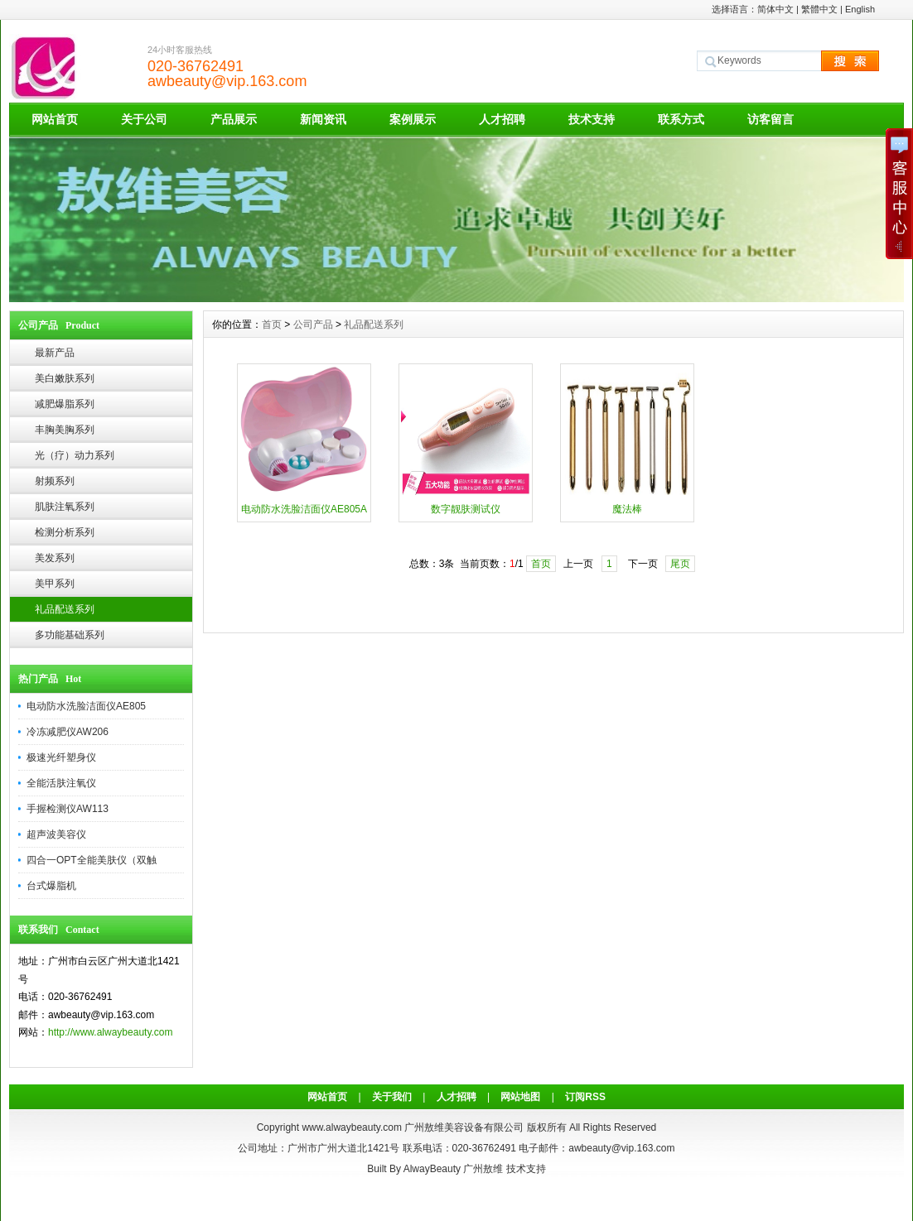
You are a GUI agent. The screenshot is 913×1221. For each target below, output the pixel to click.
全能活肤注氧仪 (61, 783)
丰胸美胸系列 (64, 429)
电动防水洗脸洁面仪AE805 (86, 706)
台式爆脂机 (51, 886)
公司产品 (313, 324)
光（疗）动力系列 (74, 455)
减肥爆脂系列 (64, 404)
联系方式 (681, 119)
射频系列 (55, 481)
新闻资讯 (323, 119)
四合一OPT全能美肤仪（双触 (92, 860)
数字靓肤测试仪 (465, 509)
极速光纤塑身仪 (61, 757)
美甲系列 (55, 583)
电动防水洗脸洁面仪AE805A (304, 509)
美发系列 (55, 558)
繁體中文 (819, 9)
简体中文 (775, 9)
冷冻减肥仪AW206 (68, 732)
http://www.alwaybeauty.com (110, 1032)
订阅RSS (585, 1097)
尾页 (680, 564)
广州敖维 (483, 1169)
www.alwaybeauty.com (352, 1127)
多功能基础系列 (69, 635)
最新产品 (55, 352)
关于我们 (392, 1097)
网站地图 (520, 1097)
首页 (272, 324)
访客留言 (770, 119)
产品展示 (233, 119)
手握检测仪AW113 (68, 809)
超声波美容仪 (56, 834)
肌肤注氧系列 (64, 506)
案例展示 (412, 119)
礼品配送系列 (64, 609)
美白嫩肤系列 (64, 378)
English (860, 9)
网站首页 (54, 119)
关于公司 (144, 119)
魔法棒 (627, 509)
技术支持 (591, 119)
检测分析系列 (64, 532)
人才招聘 (502, 119)
